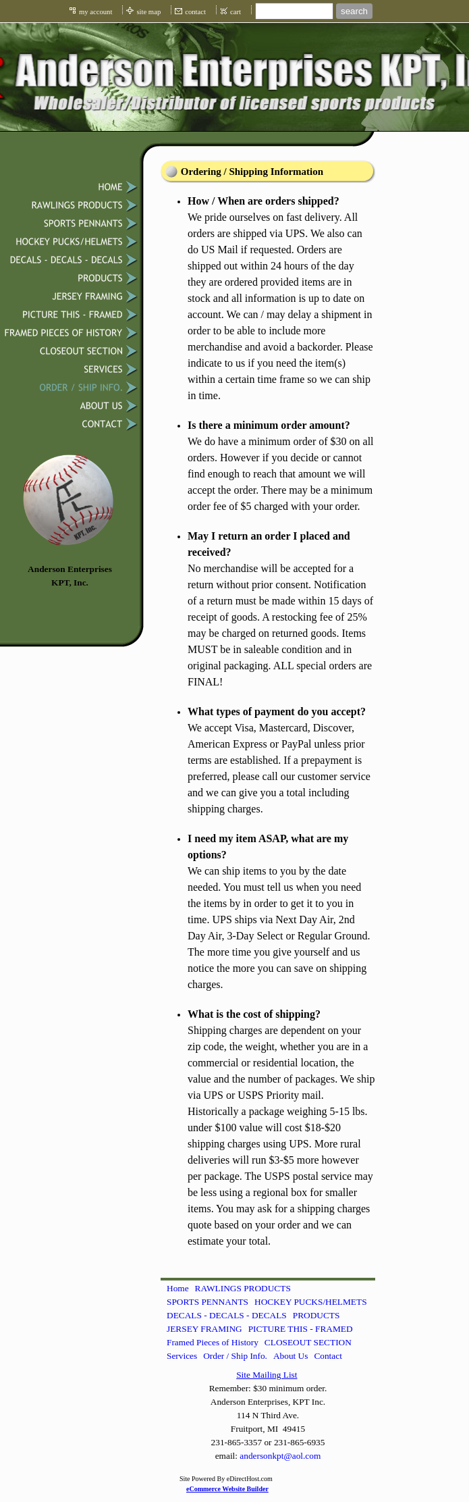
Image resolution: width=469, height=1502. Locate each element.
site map (148, 12)
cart (235, 12)
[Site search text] (294, 11)
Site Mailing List (266, 1375)
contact (195, 12)
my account (95, 12)
